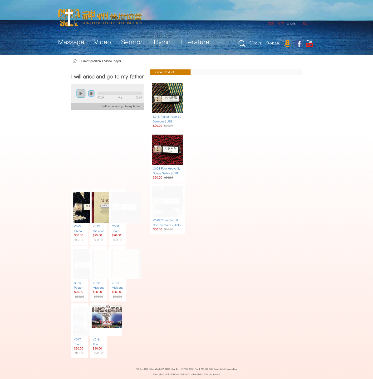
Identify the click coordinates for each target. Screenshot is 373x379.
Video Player (112, 61)
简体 (280, 23)
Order (255, 42)
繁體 (271, 23)
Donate (272, 42)
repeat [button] (120, 98)
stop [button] (91, 93)
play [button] (81, 93)
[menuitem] (308, 24)
